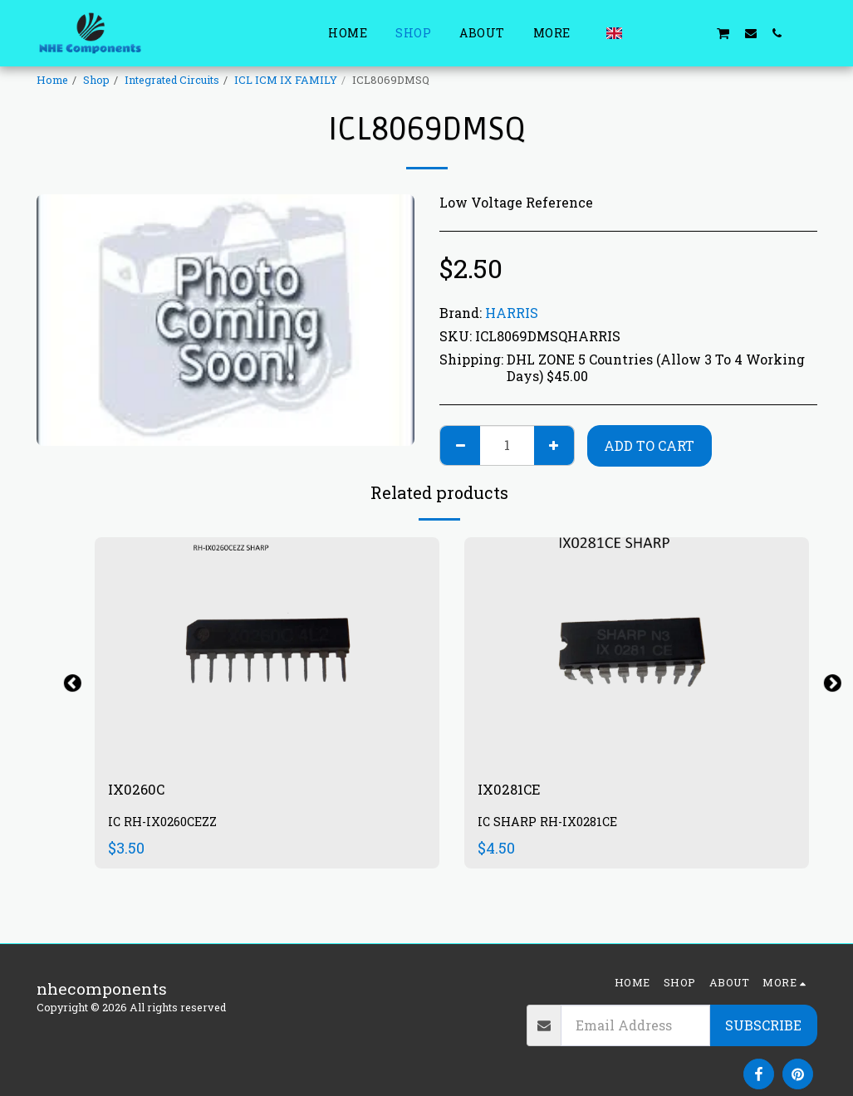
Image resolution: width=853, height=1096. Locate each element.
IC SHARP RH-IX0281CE (551, 824)
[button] (642, 33)
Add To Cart (649, 445)
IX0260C (141, 790)
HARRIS (511, 312)
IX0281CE (514, 790)
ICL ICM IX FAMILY (285, 79)
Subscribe (763, 1025)
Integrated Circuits (172, 79)
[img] (267, 652)
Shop (96, 79)
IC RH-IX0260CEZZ (165, 824)
